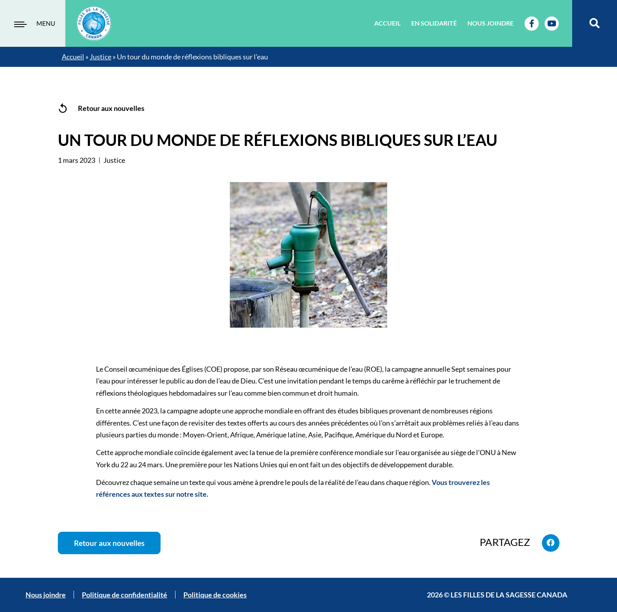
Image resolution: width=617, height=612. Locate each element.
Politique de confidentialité (124, 595)
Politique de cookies (215, 595)
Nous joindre (490, 23)
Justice (100, 56)
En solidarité (434, 23)
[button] (595, 23)
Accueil (387, 23)
